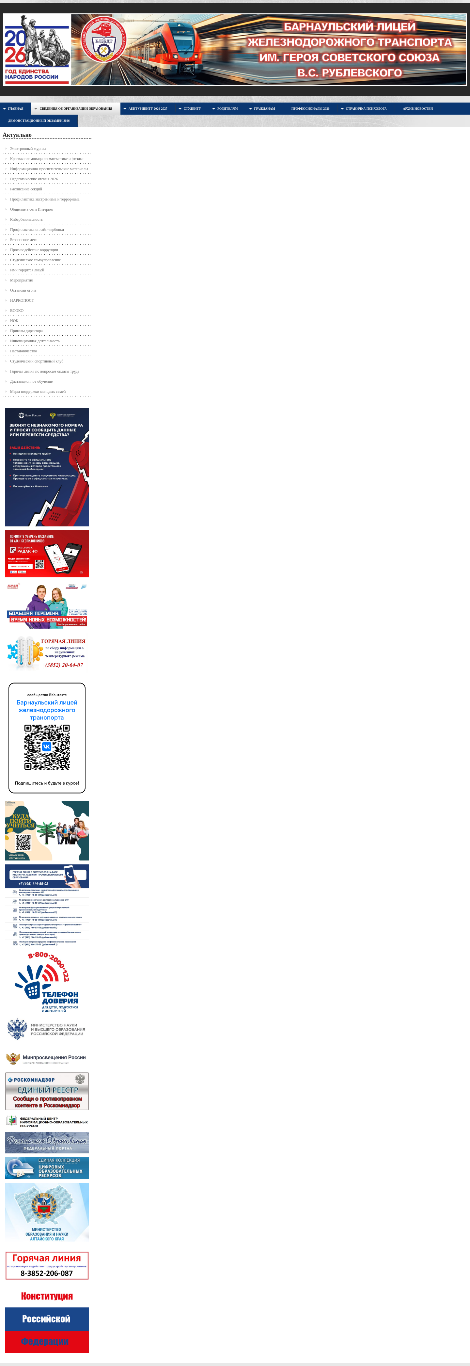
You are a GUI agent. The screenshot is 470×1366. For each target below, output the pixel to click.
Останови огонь (23, 290)
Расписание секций (26, 189)
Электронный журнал (28, 148)
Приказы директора (26, 331)
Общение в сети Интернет (32, 209)
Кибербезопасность (26, 219)
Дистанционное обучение (31, 381)
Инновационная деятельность (35, 341)
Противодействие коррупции (34, 250)
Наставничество (23, 351)
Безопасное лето (23, 239)
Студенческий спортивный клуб (36, 361)
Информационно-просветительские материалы (49, 169)
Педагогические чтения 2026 (34, 179)
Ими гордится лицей (27, 270)
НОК (14, 320)
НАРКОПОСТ (22, 300)
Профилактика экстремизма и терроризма (44, 199)
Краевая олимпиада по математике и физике (47, 158)
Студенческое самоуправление (35, 260)
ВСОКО (17, 310)
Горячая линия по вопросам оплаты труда (44, 371)
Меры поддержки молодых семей (38, 391)
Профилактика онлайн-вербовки (37, 229)
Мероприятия (21, 280)
